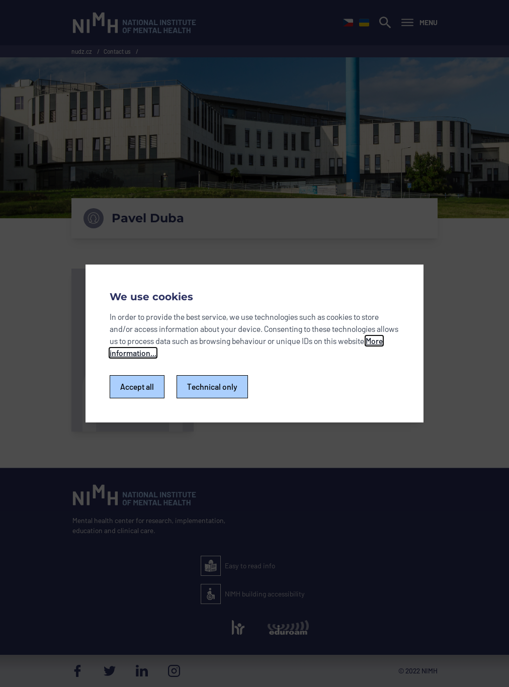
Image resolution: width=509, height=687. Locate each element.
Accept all (137, 386)
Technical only (212, 386)
